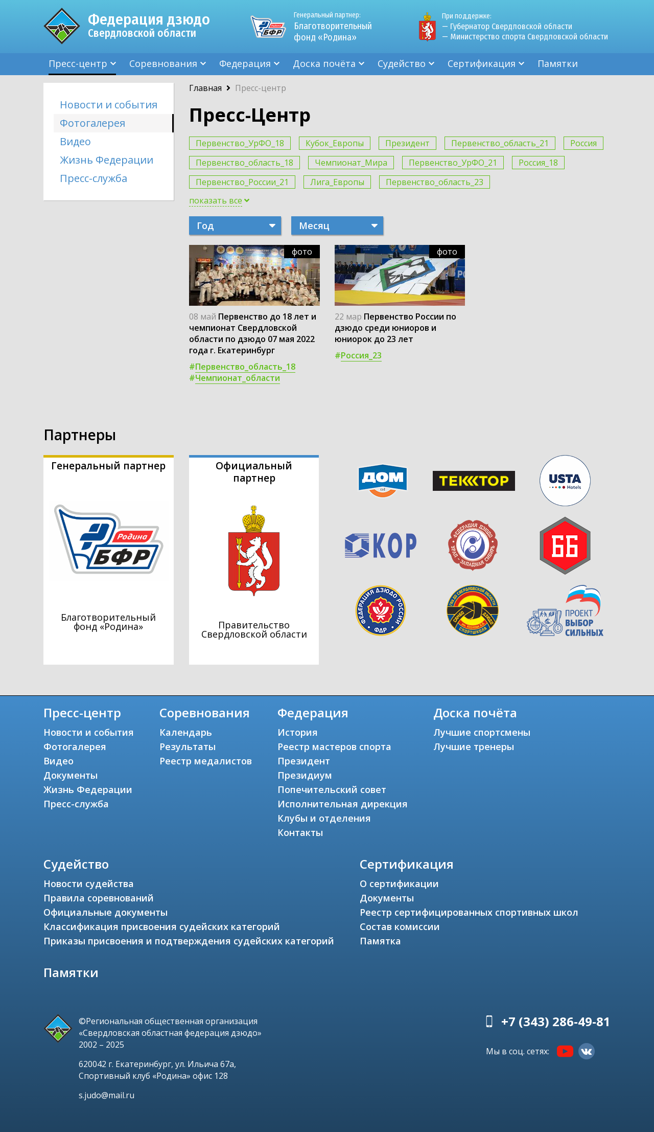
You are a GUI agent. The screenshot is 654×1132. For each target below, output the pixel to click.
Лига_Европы (337, 182)
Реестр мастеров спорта (334, 746)
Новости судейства (88, 883)
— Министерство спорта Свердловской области (525, 36)
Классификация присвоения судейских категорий (161, 926)
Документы (70, 775)
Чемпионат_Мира (351, 162)
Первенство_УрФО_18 (240, 143)
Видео (75, 141)
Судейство (402, 63)
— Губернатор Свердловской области (507, 26)
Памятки (558, 63)
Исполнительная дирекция (342, 804)
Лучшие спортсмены (481, 732)
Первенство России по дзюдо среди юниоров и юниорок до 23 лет (395, 328)
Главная (205, 88)
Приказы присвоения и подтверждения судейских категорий (188, 941)
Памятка (380, 941)
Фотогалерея (92, 123)
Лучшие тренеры (473, 746)
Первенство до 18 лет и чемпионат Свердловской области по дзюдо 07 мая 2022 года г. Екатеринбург (252, 333)
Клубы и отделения (324, 818)
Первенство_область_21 (500, 143)
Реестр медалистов (205, 761)
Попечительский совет (331, 789)
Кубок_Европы (335, 143)
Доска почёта (324, 63)
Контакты (300, 832)
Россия (583, 143)
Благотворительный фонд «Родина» (337, 26)
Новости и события (108, 104)
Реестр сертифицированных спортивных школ (469, 912)
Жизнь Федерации (106, 160)
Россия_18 (538, 162)
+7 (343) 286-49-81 (556, 1021)
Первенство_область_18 (244, 162)
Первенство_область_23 (434, 182)
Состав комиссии (400, 926)
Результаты (187, 746)
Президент (407, 143)
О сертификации (399, 883)
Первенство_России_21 (242, 182)
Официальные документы (105, 912)
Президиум (304, 775)
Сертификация (482, 63)
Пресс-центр (78, 63)
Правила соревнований (98, 898)
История (297, 732)
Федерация (245, 63)
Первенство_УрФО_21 (453, 162)
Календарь (185, 732)
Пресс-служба (93, 178)
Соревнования (163, 63)
